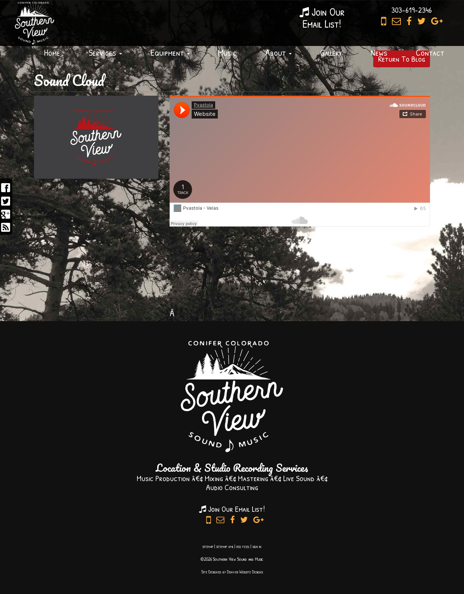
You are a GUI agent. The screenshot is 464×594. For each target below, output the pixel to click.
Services (105, 52)
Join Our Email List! (232, 508)
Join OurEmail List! (322, 17)
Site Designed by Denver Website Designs (232, 572)
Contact (430, 52)
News (379, 52)
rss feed (243, 546)
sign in (257, 546)
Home (52, 52)
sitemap (207, 546)
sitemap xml (224, 546)
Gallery (331, 52)
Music (227, 52)
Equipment (170, 52)
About (278, 52)
